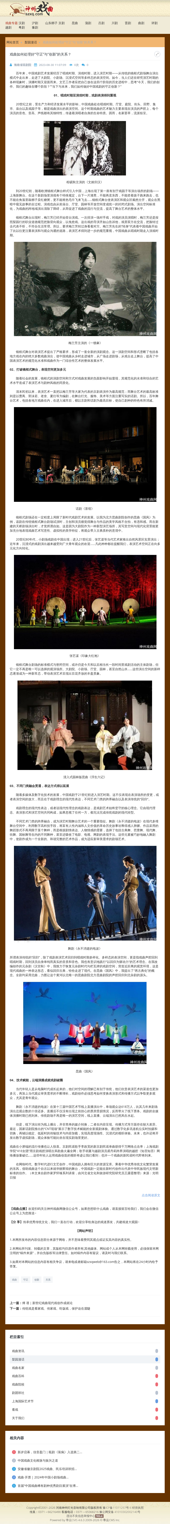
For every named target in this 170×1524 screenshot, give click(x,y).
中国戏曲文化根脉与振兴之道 (35, 1460)
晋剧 (128, 23)
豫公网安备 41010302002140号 (119, 1512)
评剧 (154, 23)
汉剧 (22, 23)
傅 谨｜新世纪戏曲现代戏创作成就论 (47, 1303)
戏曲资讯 (85, 1351)
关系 (48, 1279)
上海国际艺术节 (85, 1401)
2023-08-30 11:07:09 (52, 65)
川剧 (115, 23)
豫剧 (35, 27)
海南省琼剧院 (22, 65)
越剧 (8, 27)
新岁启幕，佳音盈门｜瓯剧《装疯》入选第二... (47, 1452)
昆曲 (75, 23)
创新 (36, 1279)
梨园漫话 (31, 42)
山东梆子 (51, 23)
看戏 (85, 1409)
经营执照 (138, 1508)
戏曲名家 (85, 1368)
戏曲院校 (85, 1384)
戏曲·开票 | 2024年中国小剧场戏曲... (40, 1477)
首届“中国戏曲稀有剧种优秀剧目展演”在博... (45, 1486)
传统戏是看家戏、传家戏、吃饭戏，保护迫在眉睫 (56, 1308)
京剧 (61, 23)
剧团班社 (85, 1393)
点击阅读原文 (151, 1195)
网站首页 (12, 42)
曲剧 (141, 23)
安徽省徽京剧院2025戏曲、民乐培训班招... (44, 1469)
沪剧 (35, 23)
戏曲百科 (85, 1376)
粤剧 (22, 27)
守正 (25, 1279)
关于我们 (85, 1418)
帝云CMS (71, 1520)
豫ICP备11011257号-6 (117, 1508)
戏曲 (14, 1279)
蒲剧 (88, 23)
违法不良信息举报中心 (80, 1516)
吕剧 (101, 23)
